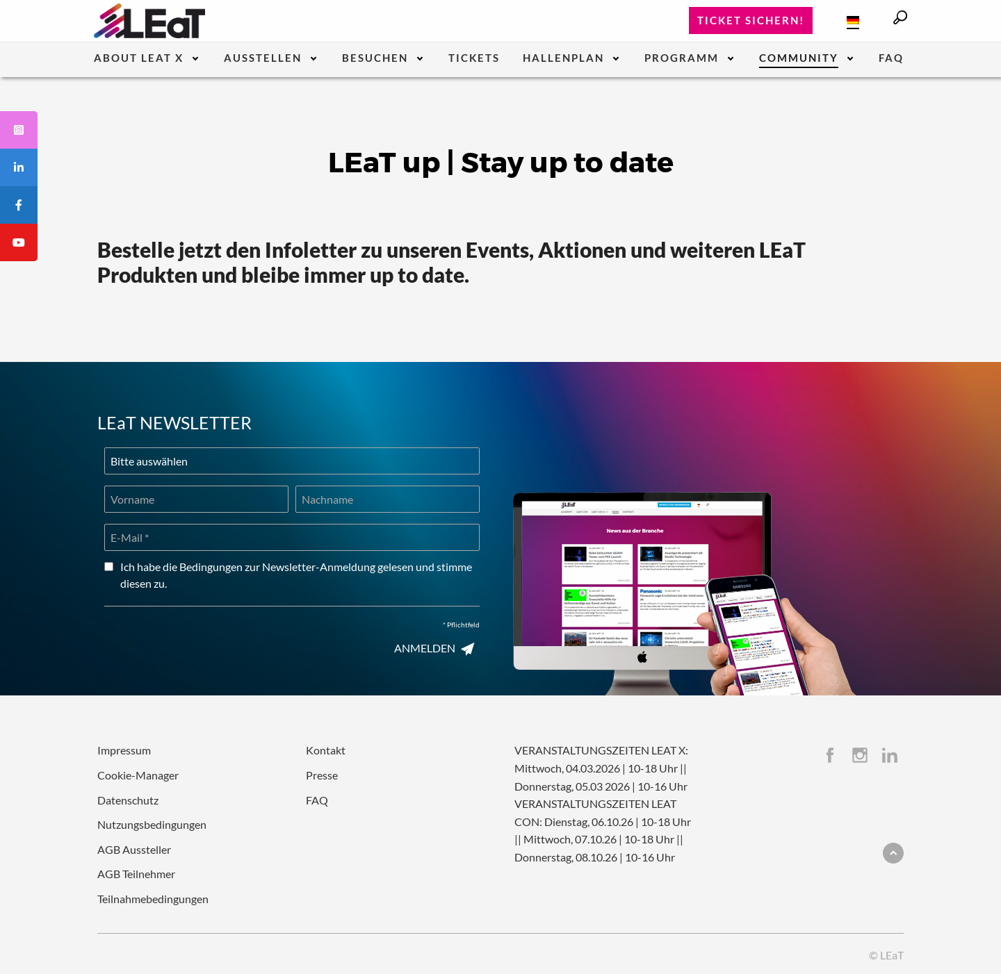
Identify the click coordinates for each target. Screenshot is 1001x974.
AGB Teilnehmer (136, 873)
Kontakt (325, 750)
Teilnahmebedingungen (153, 898)
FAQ (317, 800)
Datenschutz (127, 800)
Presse (322, 775)
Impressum (124, 750)
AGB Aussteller (134, 849)
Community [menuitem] (798, 58)
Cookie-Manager (138, 775)
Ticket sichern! (750, 20)
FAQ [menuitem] (891, 58)
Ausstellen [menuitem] (263, 58)
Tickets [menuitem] (474, 58)
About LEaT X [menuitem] (139, 58)
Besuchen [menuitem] (375, 58)
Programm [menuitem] (681, 58)
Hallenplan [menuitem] (563, 58)
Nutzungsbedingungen (151, 824)
